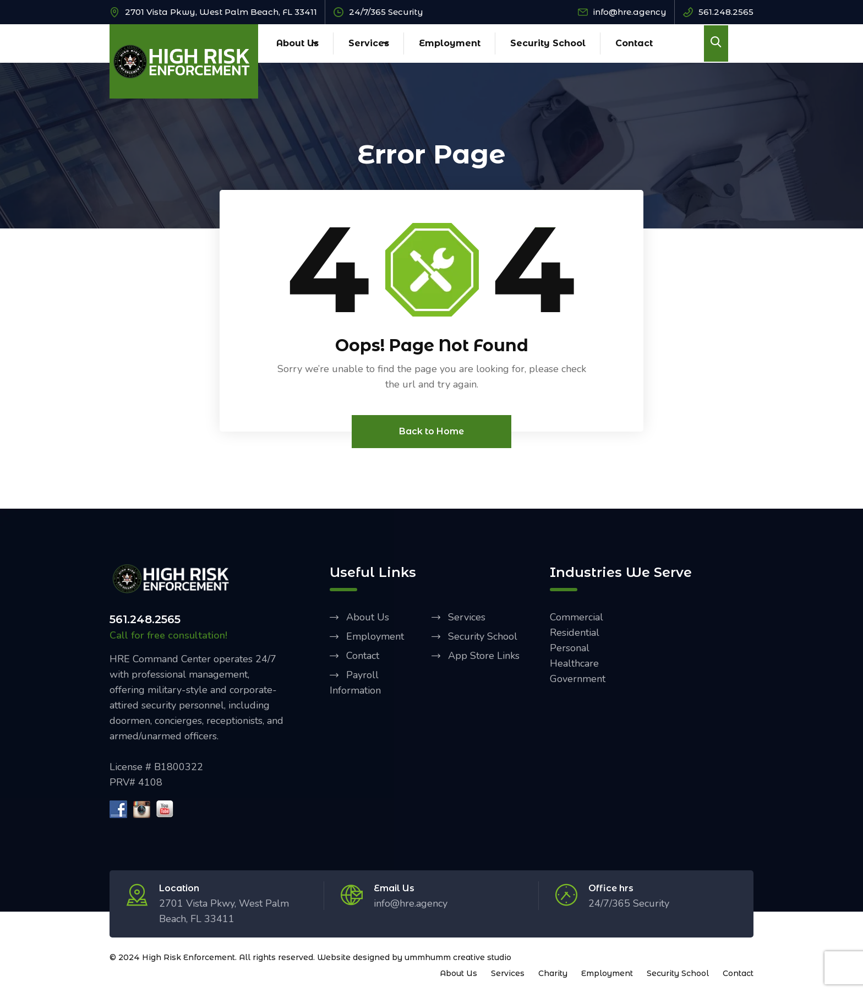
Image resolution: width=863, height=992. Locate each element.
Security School (548, 43)
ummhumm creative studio (458, 957)
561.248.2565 (725, 12)
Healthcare (574, 663)
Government (577, 678)
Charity (552, 973)
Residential (574, 632)
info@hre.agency (630, 12)
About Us (297, 43)
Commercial (576, 617)
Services (368, 43)
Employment (449, 43)
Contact (634, 43)
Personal (569, 648)
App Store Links (484, 655)
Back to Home (431, 431)
